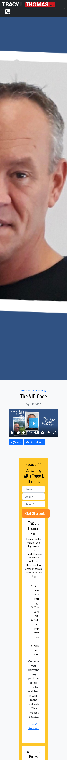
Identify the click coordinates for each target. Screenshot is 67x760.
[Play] (12, 432)
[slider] (23, 432)
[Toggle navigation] (60, 11)
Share (16, 442)
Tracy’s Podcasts (33, 728)
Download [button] (34, 442)
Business (26, 390)
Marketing (39, 390)
